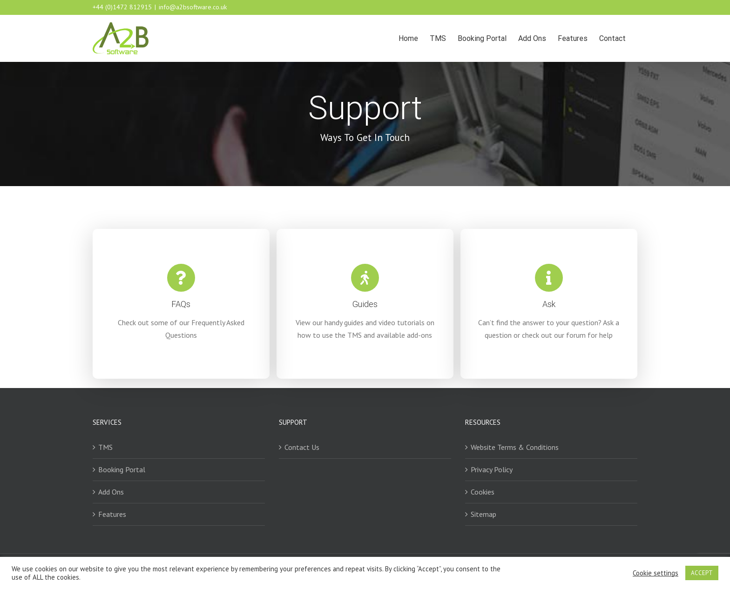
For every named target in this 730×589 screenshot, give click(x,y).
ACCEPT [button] (702, 573)
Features (112, 514)
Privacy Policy (492, 469)
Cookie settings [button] (655, 573)
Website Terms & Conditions (515, 447)
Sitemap (483, 514)
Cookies (482, 491)
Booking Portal (121, 469)
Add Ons (111, 491)
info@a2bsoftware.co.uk (193, 7)
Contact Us (301, 447)
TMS (105, 447)
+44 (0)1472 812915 (122, 7)
